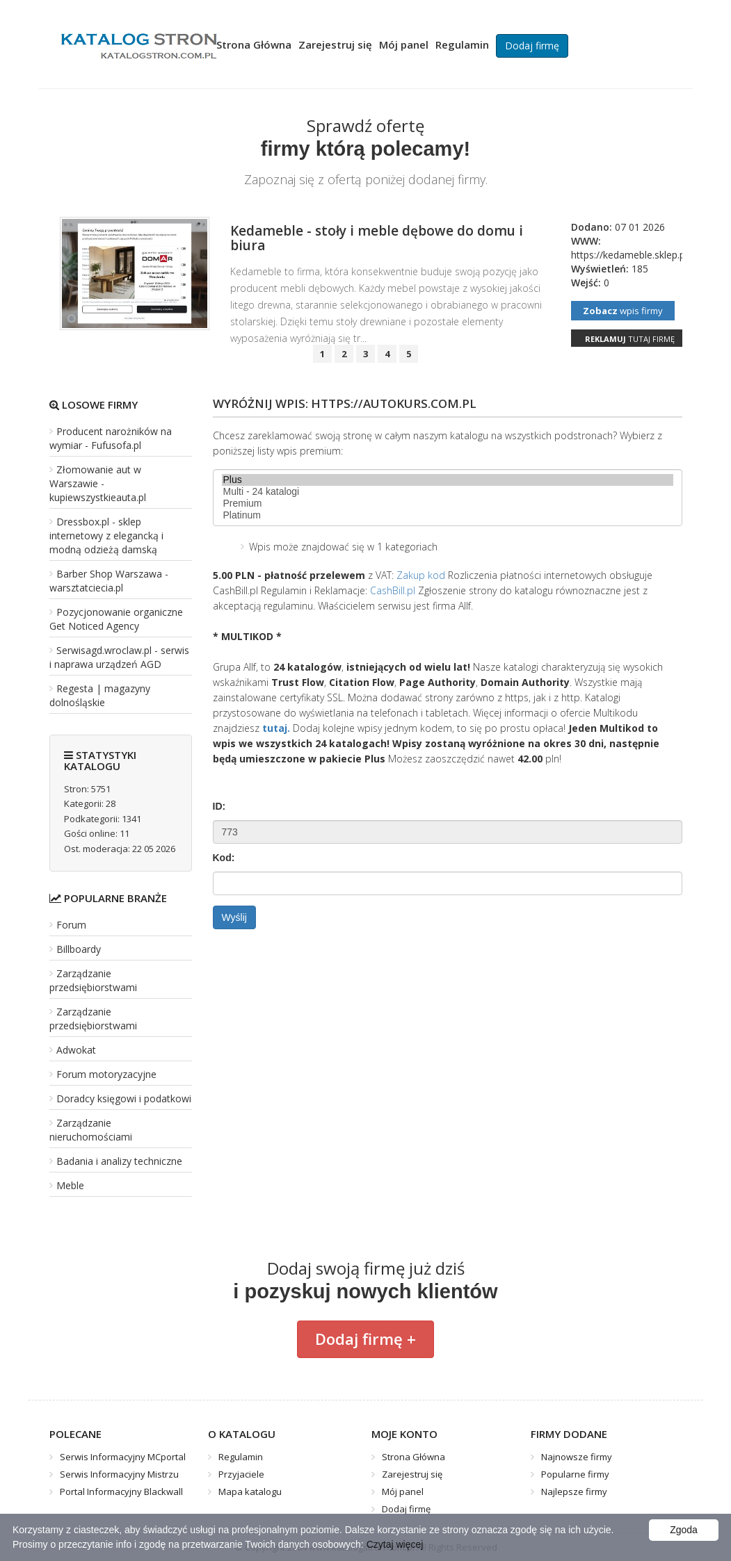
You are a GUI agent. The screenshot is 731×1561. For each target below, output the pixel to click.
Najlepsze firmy (574, 1491)
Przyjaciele (241, 1474)
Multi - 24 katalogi (447, 492)
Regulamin (462, 44)
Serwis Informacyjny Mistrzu (119, 1474)
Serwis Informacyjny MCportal (123, 1456)
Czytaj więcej (395, 1544)
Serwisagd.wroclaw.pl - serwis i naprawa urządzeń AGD (119, 657)
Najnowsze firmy (576, 1456)
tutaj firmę (630, 339)
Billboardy (78, 949)
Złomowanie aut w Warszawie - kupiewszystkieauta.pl (97, 483)
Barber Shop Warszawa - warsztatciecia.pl (108, 580)
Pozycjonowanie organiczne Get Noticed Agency (116, 618)
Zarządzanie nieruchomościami (90, 1129)
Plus (447, 480)
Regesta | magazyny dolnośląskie (99, 695)
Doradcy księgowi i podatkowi (123, 1098)
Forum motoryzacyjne (106, 1074)
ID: (219, 806)
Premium (447, 503)
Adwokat (76, 1049)
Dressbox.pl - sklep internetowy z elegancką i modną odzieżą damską (106, 535)
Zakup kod (420, 575)
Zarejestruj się (335, 44)
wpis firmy (623, 310)
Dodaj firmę (532, 45)
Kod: (224, 857)
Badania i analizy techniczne (119, 1161)
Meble (70, 1185)
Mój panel (403, 44)
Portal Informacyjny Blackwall (121, 1491)
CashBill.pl (392, 590)
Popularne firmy (575, 1474)
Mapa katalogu (250, 1491)
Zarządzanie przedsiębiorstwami (93, 980)
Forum (71, 924)
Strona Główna (253, 44)
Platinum (447, 515)
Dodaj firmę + (365, 1338)
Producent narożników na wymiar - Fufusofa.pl (110, 438)
